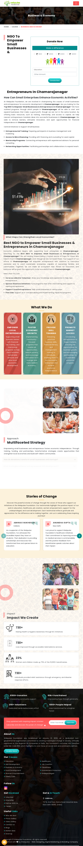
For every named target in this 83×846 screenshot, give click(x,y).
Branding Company (70, 842)
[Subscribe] (57, 722)
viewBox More (11, 751)
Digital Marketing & (53, 842)
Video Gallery (10, 822)
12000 (72, 54)
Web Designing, (38, 842)
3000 (49, 54)
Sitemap (8, 834)
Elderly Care (9, 776)
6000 (61, 54)
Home (6, 27)
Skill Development (12, 764)
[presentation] (3, 535)
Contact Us (9, 825)
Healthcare (45, 761)
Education (9, 761)
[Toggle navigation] (76, 3)
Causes (15, 27)
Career (7, 806)
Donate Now (54, 80)
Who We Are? (10, 815)
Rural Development (12, 770)
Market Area (9, 831)
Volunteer (9, 797)
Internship (9, 800)
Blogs (7, 828)
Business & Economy (13, 767)
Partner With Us (11, 803)
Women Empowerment (14, 773)
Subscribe (70, 722)
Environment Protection (50, 770)
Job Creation (46, 764)
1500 (39, 54)
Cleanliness (45, 767)
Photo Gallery (10, 818)
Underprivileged (47, 773)
